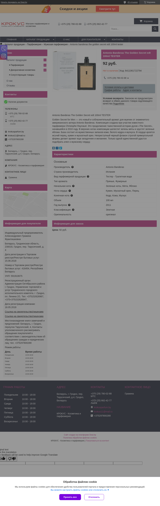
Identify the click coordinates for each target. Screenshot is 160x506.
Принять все (70, 497)
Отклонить (94, 497)
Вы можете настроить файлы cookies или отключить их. (79, 490)
